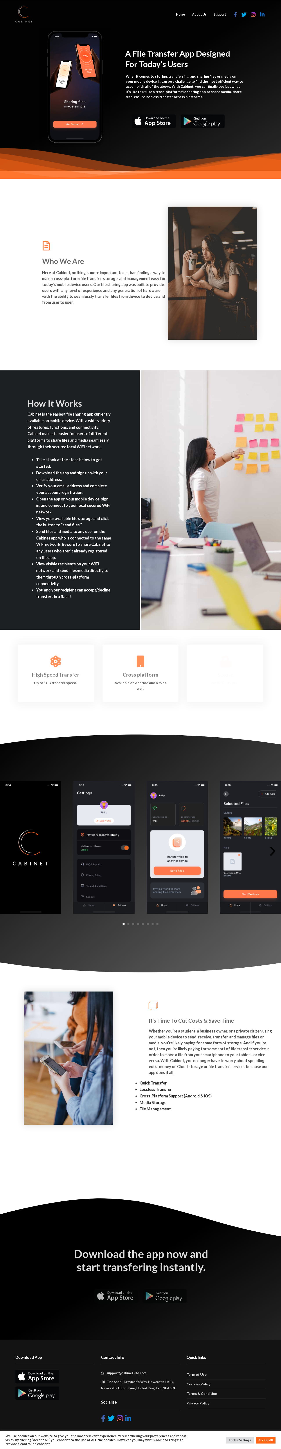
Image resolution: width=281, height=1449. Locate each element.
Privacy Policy (198, 1403)
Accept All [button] (266, 1440)
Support (220, 14)
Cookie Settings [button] (240, 1440)
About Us (199, 14)
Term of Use (197, 1374)
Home (180, 14)
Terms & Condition (202, 1393)
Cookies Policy (199, 1384)
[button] (123, 924)
